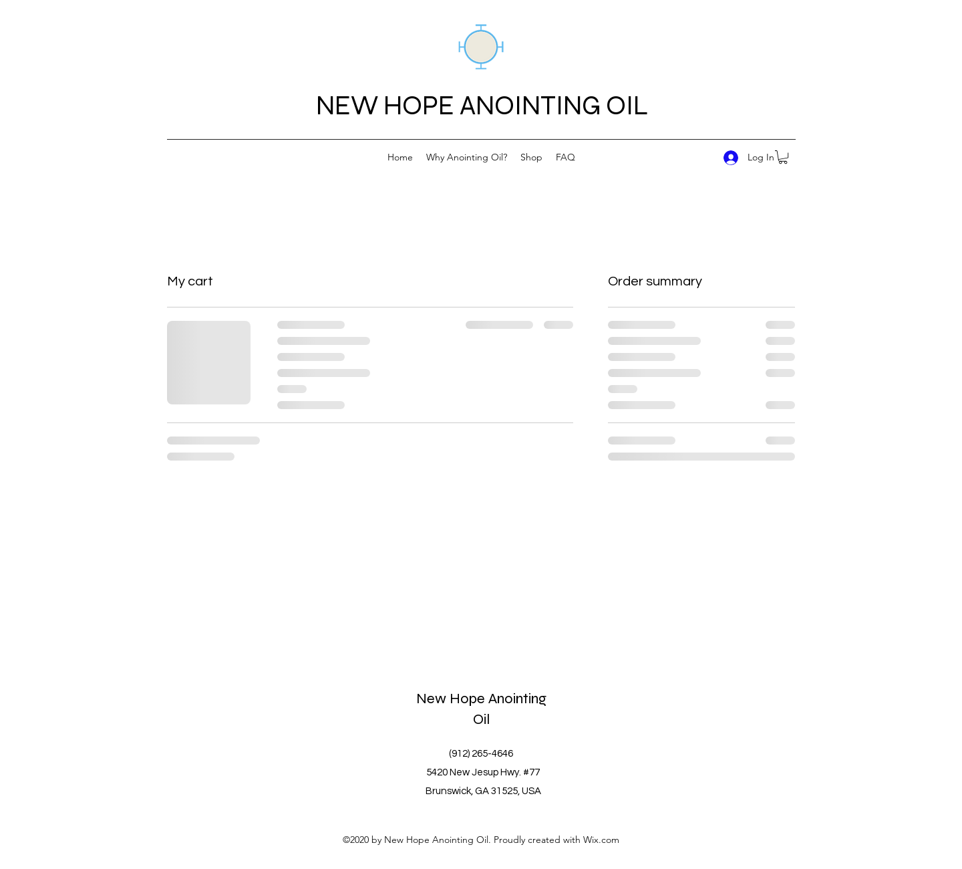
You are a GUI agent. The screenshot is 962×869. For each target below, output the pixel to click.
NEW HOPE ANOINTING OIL (482, 106)
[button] (783, 157)
